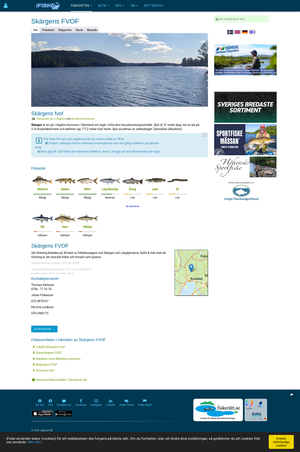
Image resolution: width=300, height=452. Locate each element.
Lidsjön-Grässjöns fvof (49, 347)
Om (134, 5)
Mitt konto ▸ (153, 5)
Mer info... (36, 442)
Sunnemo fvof (43, 370)
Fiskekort (48, 30)
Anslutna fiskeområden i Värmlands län (59, 379)
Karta (79, 30)
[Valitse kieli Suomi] (252, 32)
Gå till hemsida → (44, 328)
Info (119, 5)
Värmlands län (45, 118)
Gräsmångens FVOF (47, 352)
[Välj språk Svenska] (230, 32)
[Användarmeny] (5, 5)
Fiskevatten (81, 5)
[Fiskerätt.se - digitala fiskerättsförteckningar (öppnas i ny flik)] (218, 410)
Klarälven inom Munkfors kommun (56, 358)
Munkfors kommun (83, 118)
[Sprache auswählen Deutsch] (245, 32)
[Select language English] (237, 32)
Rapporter (65, 30)
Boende (92, 30)
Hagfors (61, 118)
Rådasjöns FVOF (45, 364)
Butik (103, 5)
